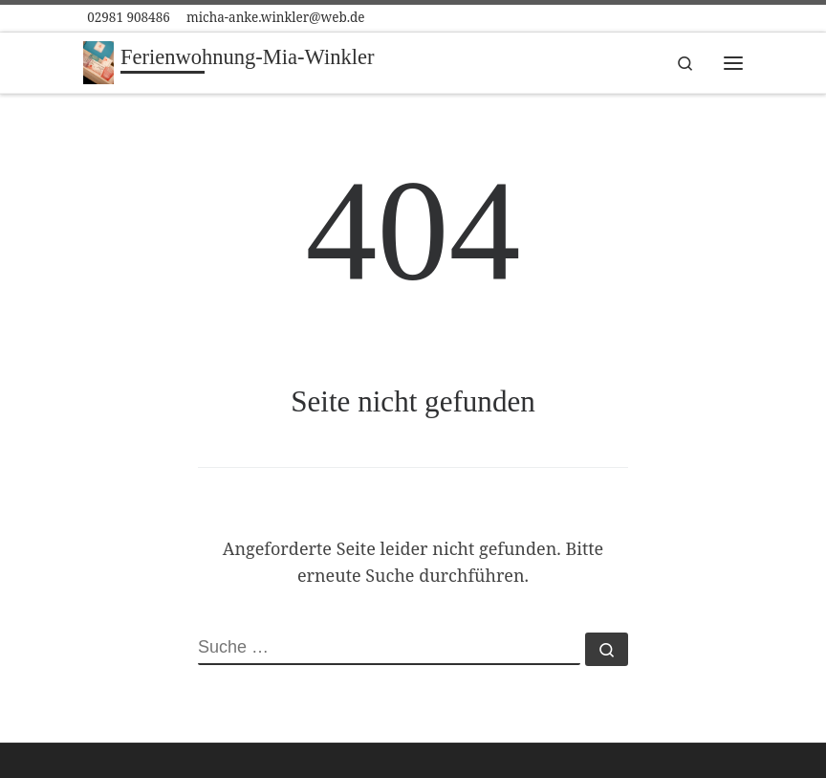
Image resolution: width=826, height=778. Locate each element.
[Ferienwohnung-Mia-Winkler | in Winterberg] (98, 61)
